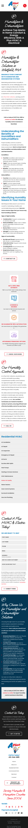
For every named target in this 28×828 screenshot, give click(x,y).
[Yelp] (12, 806)
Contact (14, 777)
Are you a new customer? (10, 560)
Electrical (13, 774)
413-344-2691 (14, 757)
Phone (4, 546)
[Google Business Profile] (9, 806)
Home (14, 761)
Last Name (5, 541)
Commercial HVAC (14, 771)
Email (3, 551)
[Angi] (18, 806)
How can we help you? (9, 564)
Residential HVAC (14, 768)
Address (4, 555)
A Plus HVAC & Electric (9, 97)
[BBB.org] (15, 806)
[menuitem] (14, 442)
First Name (5, 537)
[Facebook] (6, 806)
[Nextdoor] (21, 806)
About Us (14, 764)
